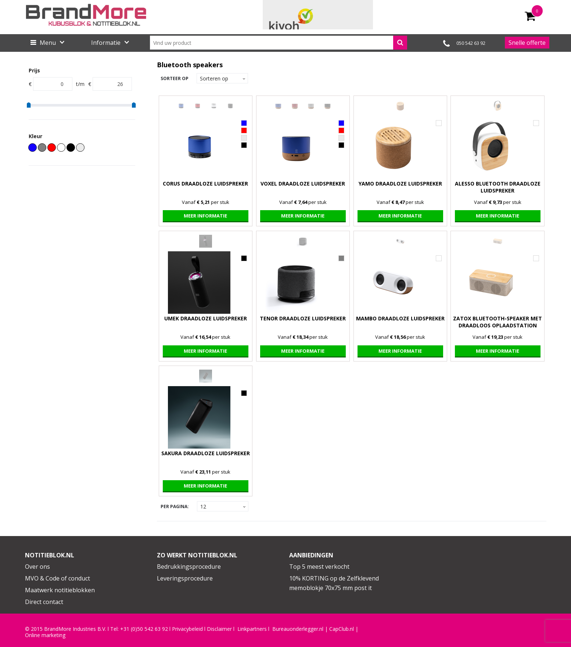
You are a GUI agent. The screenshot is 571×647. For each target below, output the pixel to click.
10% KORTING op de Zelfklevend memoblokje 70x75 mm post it (334, 583)
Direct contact (44, 602)
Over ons (37, 566)
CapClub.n (341, 629)
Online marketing (45, 635)
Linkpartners (252, 629)
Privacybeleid (187, 629)
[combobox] (278, 43)
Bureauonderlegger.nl (297, 629)
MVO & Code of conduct (57, 578)
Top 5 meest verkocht (319, 566)
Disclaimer (219, 629)
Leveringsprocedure (185, 578)
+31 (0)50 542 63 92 (144, 629)
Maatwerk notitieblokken (60, 590)
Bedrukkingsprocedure (189, 566)
